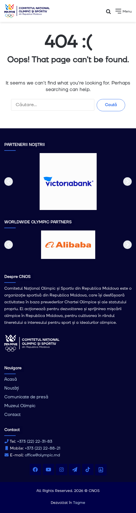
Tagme (79, 502)
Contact (12, 414)
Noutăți (11, 388)
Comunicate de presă (26, 397)
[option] (68, 181)
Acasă (10, 379)
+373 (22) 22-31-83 (34, 441)
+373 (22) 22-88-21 (42, 448)
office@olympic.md (42, 455)
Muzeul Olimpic (19, 406)
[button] (8, 181)
